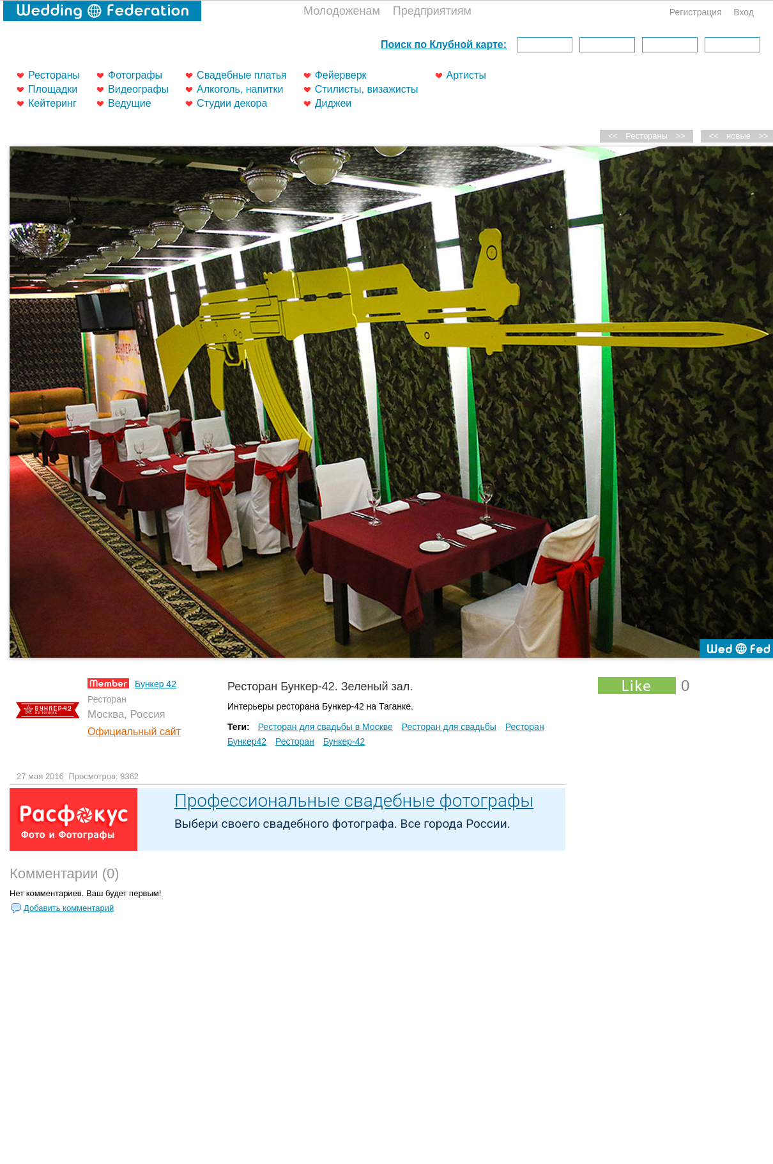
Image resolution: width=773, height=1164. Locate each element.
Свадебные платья (242, 75)
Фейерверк (341, 75)
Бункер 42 (155, 684)
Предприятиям (432, 10)
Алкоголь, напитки (240, 89)
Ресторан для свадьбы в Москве (325, 727)
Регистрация (696, 12)
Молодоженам (341, 10)
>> (680, 136)
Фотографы (135, 75)
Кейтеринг (52, 103)
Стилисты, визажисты (366, 89)
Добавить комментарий (69, 908)
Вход (743, 12)
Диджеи (333, 103)
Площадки (52, 89)
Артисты (466, 75)
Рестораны (54, 75)
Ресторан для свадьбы (449, 727)
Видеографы (138, 89)
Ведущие (129, 103)
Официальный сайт (134, 731)
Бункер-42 (344, 741)
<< (714, 136)
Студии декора (232, 103)
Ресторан (294, 741)
